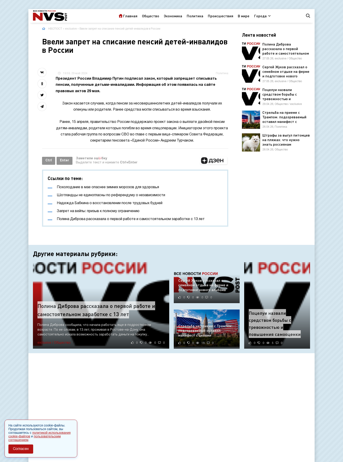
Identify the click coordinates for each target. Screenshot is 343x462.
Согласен (21, 449)
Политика (195, 16)
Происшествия (220, 16)
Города (260, 16)
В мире (243, 16)
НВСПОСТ (55, 29)
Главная (130, 16)
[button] (213, 160)
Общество (150, 16)
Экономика (173, 16)
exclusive (71, 29)
